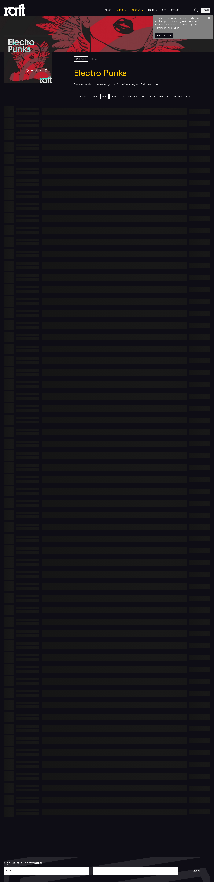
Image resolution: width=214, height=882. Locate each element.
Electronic (81, 96)
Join (196, 871)
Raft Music (81, 59)
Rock (188, 96)
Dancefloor (164, 96)
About (152, 10)
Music (121, 10)
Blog (164, 10)
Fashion (178, 96)
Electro (94, 96)
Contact (175, 10)
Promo (151, 96)
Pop (122, 96)
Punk (104, 96)
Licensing (136, 10)
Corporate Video (136, 96)
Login (206, 10)
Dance (114, 96)
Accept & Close (164, 35)
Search (108, 10)
